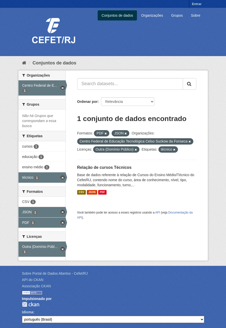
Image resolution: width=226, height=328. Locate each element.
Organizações (152, 15)
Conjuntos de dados (117, 15)
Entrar (196, 4)
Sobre (195, 15)
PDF (102, 192)
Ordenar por (87, 102)
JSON (92, 192)
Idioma (27, 312)
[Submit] (189, 84)
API (157, 212)
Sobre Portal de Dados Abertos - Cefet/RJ (55, 273)
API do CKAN (33, 280)
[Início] (24, 62)
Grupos (177, 15)
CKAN (30, 304)
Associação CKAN (36, 286)
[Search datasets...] (130, 84)
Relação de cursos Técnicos (104, 167)
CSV (81, 192)
